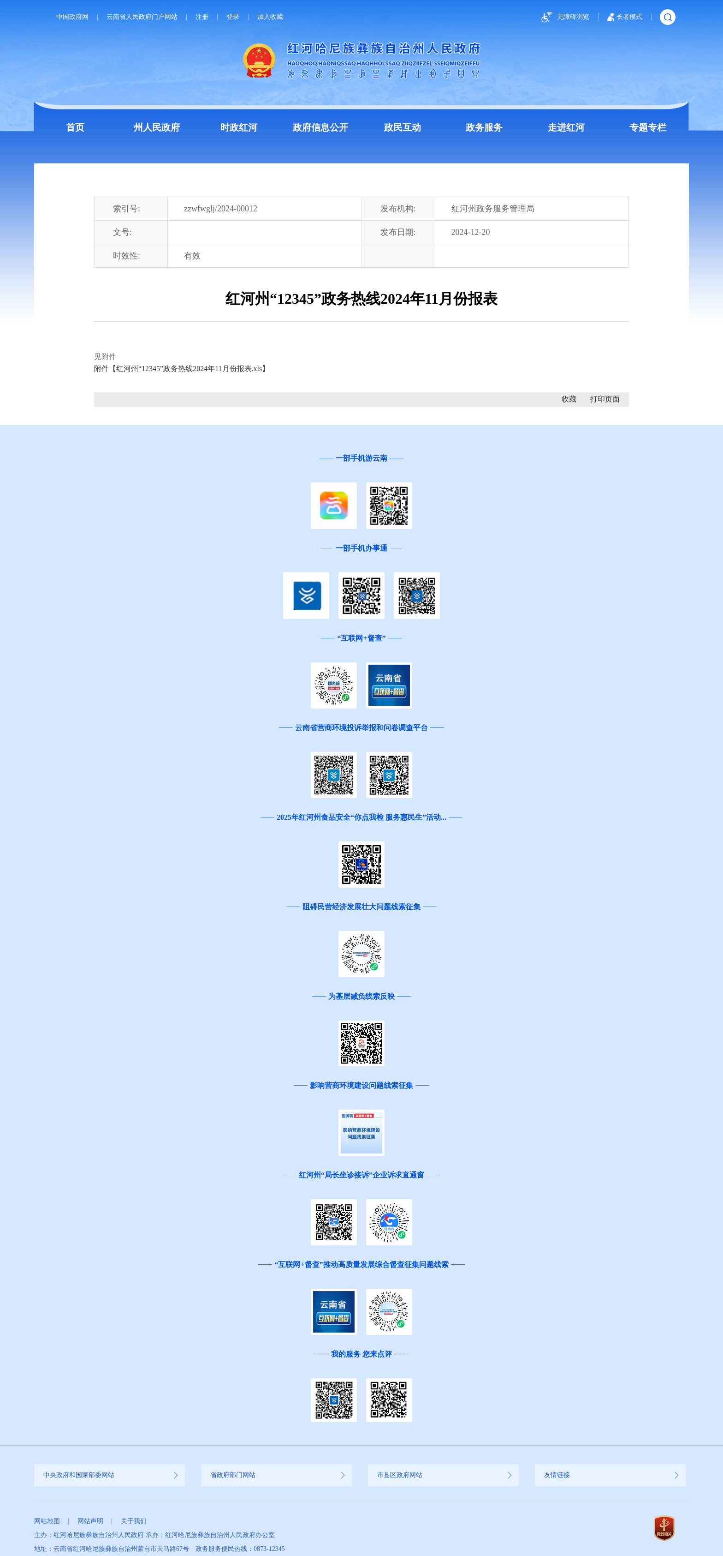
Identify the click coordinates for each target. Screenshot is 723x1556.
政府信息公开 (320, 127)
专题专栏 (647, 127)
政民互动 (402, 127)
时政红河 (238, 127)
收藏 (569, 399)
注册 (202, 17)
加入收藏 (270, 17)
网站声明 (90, 1521)
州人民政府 (157, 127)
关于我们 (134, 1521)
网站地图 (47, 1521)
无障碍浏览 (564, 17)
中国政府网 (72, 17)
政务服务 (484, 127)
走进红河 (566, 127)
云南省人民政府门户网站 (142, 17)
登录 (232, 17)
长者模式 (624, 17)
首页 (75, 127)
